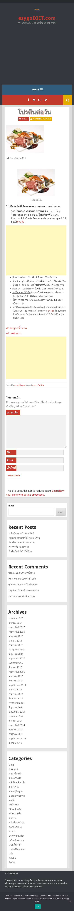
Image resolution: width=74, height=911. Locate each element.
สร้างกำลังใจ (15, 813)
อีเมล (10, 460)
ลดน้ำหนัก (14, 804)
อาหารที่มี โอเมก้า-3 (19, 546)
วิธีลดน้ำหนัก (15, 809)
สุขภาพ (12, 818)
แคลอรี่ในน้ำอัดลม (28, 584)
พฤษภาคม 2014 (17, 711)
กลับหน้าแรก (13, 333)
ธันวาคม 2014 (16, 680)
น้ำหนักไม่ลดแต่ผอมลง (28, 590)
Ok (37, 906)
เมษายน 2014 (16, 716)
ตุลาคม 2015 (15, 640)
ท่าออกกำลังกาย (17, 795)
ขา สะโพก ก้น (15, 773)
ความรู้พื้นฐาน (19, 385)
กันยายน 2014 (16, 694)
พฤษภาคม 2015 (17, 658)
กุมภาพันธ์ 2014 (17, 725)
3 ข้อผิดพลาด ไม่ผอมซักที (21, 533)
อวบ (10, 596)
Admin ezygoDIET (42, 119)
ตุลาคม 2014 (15, 689)
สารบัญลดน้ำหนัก (16, 328)
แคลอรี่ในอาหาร (17, 849)
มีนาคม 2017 (15, 622)
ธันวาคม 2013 (16, 734)
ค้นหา (11, 505)
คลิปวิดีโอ (14, 786)
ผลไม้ (11, 800)
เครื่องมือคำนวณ (17, 840)
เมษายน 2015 (16, 662)
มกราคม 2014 (16, 729)
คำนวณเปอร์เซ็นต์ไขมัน (24, 578)
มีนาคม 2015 (15, 667)
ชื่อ (8, 452)
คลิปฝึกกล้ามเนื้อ (17, 782)
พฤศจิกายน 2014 (17, 685)
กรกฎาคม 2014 (17, 702)
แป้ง (11, 853)
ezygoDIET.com (37, 18)
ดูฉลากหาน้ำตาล (27, 572)
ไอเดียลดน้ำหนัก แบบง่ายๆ (22, 542)
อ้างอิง (20, 222)
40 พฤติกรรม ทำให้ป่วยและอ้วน (24, 538)
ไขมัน (12, 862)
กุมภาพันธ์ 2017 (17, 627)
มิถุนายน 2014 (16, 707)
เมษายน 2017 (16, 618)
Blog (11, 764)
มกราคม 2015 (16, 676)
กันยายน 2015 (16, 645)
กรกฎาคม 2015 (17, 649)
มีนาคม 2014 (15, 720)
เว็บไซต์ (11, 467)
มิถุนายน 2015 (16, 654)
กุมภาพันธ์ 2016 (17, 631)
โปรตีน (41, 385)
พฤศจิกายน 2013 (17, 738)
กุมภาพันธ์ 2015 (17, 671)
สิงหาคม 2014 (16, 698)
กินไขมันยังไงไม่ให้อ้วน (20, 551)
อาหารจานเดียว (16, 835)
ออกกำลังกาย (15, 827)
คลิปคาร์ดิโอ (15, 778)
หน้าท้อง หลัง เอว (17, 822)
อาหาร (34, 385)
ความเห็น (13, 412)
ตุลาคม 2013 (15, 742)
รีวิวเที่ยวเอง (12, 873)
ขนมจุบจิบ (14, 769)
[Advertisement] (37, 56)
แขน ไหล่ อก (15, 844)
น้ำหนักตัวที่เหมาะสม (25, 596)
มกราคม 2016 (16, 636)
